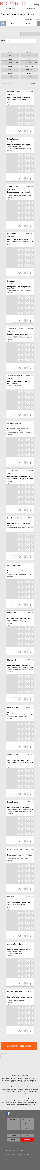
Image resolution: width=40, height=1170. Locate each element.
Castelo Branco (28, 1078)
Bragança (20, 1078)
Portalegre (31, 1080)
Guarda (12, 1080)
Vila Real (28, 1082)
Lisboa (20, 1080)
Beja (12, 1078)
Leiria (15, 1080)
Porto (36, 1080)
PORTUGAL (18, 1150)
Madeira (25, 1080)
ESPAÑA (9, 1150)
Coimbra (35, 1078)
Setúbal (13, 1082)
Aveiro (8, 1078)
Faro (7, 1080)
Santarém (7, 1082)
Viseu (33, 1082)
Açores (3, 1078)
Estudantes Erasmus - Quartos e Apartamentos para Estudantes (19, 1098)
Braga (15, 1078)
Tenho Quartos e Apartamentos (20, 1075)
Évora (3, 1080)
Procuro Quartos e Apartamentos (20, 1087)
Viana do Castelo (20, 1082)
